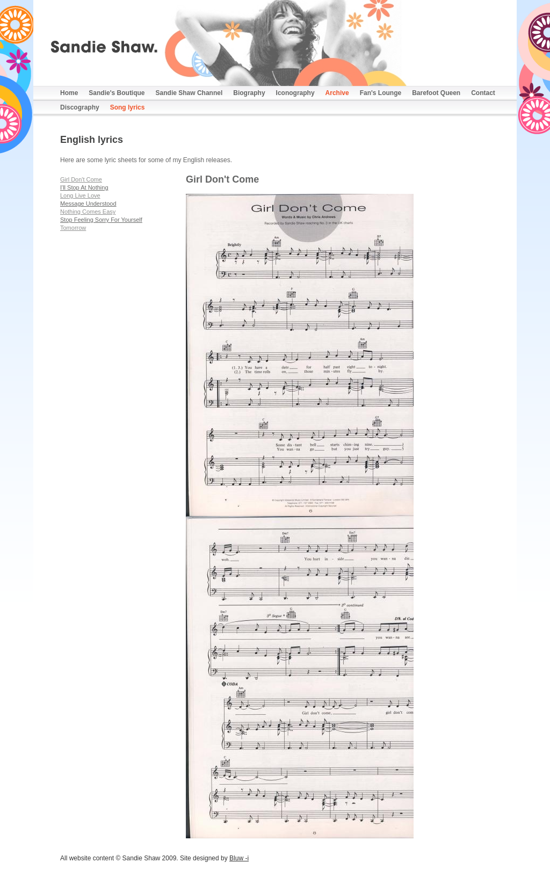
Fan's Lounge (381, 93)
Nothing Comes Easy (87, 211)
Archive (337, 93)
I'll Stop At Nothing (84, 187)
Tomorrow (73, 227)
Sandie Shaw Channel (189, 93)
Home (69, 93)
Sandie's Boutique (116, 93)
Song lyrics (127, 107)
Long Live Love (80, 195)
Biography (249, 93)
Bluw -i (239, 858)
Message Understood (88, 203)
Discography (79, 107)
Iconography (295, 93)
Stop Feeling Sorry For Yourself (101, 219)
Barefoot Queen (436, 93)
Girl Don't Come (81, 179)
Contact (483, 93)
